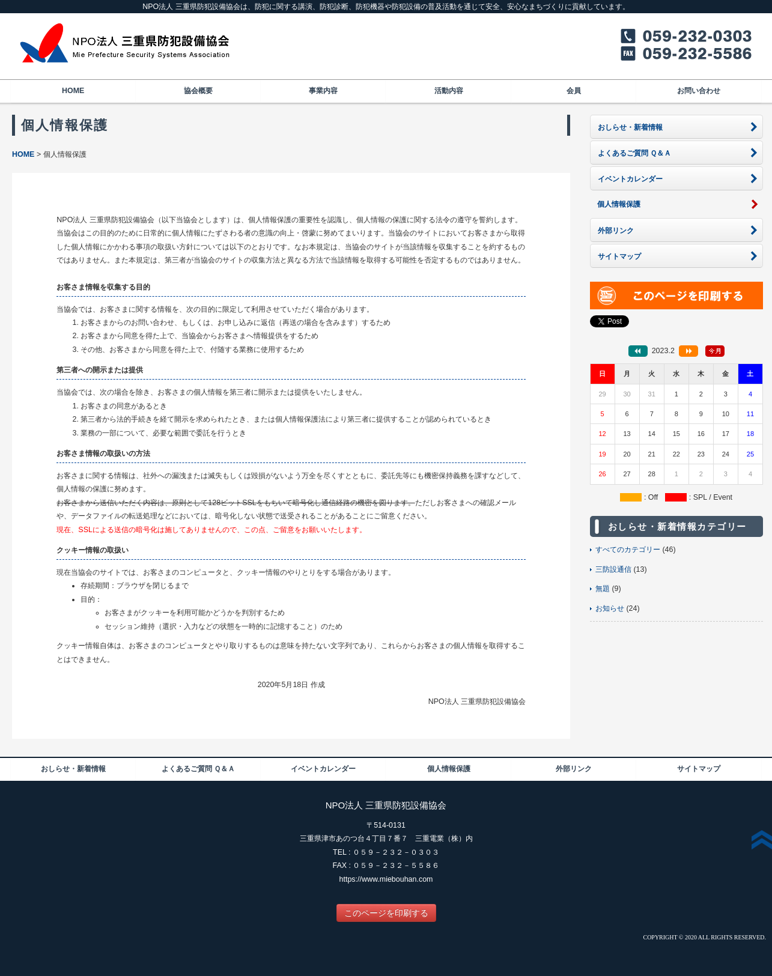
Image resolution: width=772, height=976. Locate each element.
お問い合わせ (698, 90)
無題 (602, 588)
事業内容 (323, 90)
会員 (574, 90)
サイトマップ (698, 769)
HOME (73, 90)
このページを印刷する (386, 913)
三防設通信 (613, 569)
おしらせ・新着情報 (73, 769)
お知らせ (609, 608)
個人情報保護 (448, 769)
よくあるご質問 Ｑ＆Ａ (198, 769)
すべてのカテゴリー (627, 549)
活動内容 (448, 90)
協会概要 (198, 90)
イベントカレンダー (323, 769)
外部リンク (574, 769)
